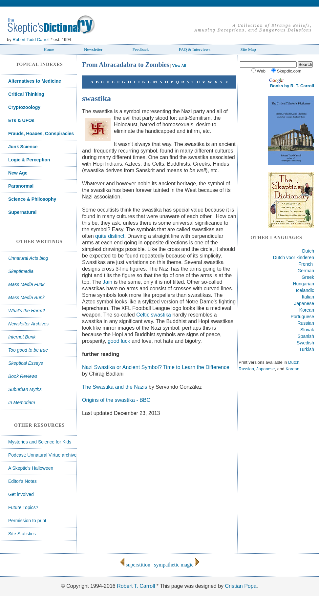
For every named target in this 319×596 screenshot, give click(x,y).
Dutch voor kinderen (293, 257)
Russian (305, 323)
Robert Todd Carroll (30, 39)
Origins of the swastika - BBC (116, 400)
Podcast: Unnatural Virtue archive (42, 455)
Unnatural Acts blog (28, 258)
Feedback (141, 49)
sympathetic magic (176, 564)
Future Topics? (23, 507)
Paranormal (20, 186)
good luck (119, 341)
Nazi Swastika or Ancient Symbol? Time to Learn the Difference (155, 367)
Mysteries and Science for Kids (39, 441)
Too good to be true (28, 350)
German (305, 270)
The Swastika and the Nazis (114, 387)
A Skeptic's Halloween (30, 468)
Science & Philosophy (32, 199)
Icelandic (305, 290)
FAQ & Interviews (195, 49)
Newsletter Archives (28, 323)
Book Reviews (22, 376)
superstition (135, 564)
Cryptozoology (24, 107)
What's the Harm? (26, 310)
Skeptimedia (20, 271)
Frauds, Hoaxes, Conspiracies (41, 133)
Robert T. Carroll (136, 586)
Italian (308, 296)
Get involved (21, 494)
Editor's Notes (22, 481)
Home (49, 49)
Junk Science (23, 146)
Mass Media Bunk (26, 297)
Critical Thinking (26, 94)
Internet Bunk (21, 336)
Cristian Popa (240, 586)
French (306, 264)
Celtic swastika (154, 315)
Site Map (248, 49)
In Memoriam (21, 402)
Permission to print (27, 520)
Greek (308, 277)
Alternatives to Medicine (34, 81)
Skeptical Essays (25, 363)
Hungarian (303, 283)
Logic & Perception (29, 159)
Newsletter (93, 49)
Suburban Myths (25, 389)
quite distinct (109, 236)
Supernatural (22, 212)
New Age (18, 172)
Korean (306, 310)
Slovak (307, 329)
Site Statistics (22, 533)
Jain (107, 282)
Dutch (308, 251)
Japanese (304, 303)
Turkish (306, 349)
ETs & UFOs (21, 120)
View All (179, 65)
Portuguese (302, 316)
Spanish (305, 336)
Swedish (305, 342)
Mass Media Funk (26, 284)
